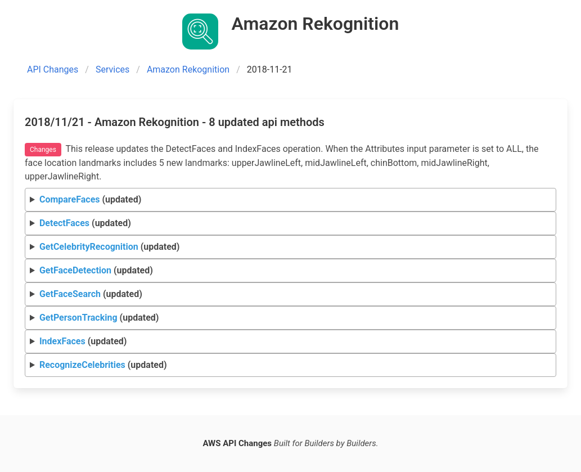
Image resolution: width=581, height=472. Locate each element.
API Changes (52, 69)
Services (112, 69)
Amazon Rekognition (188, 69)
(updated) (90, 199)
